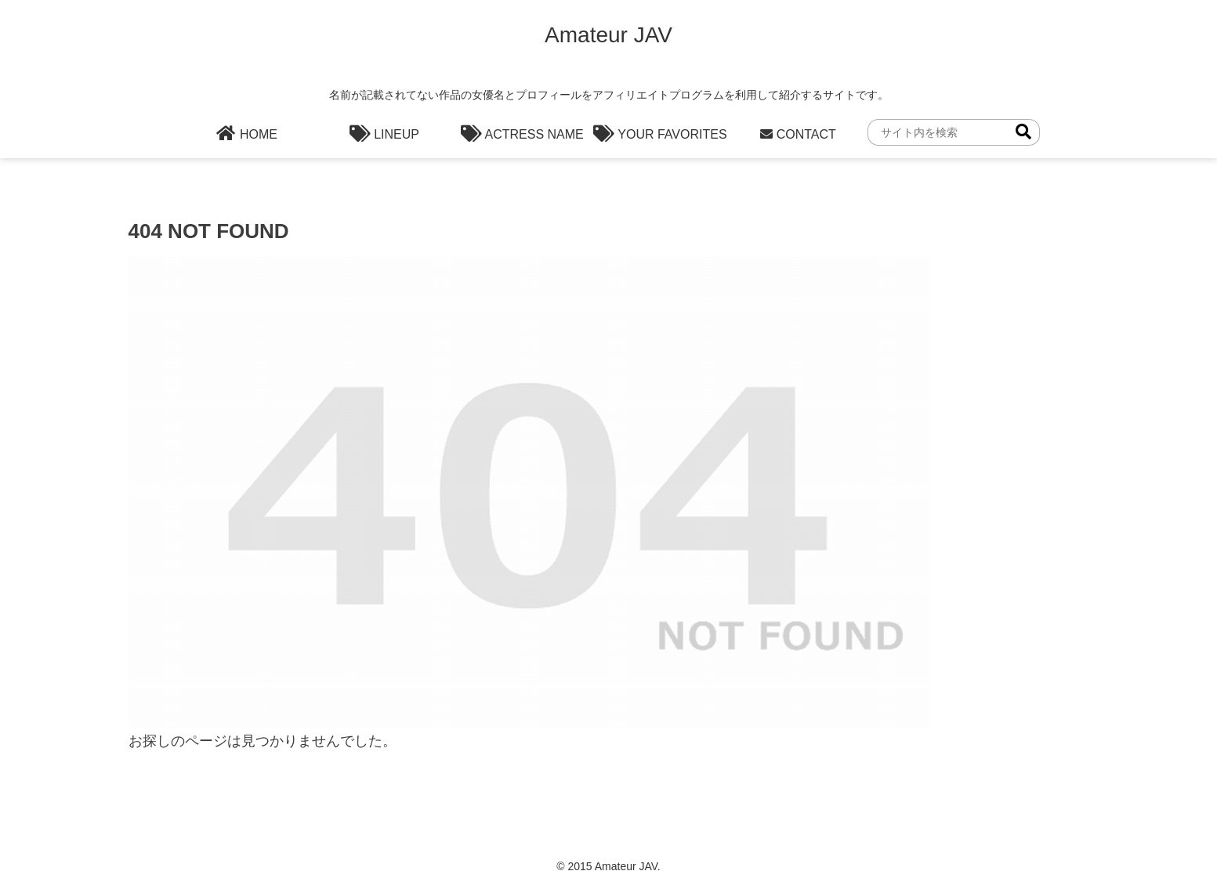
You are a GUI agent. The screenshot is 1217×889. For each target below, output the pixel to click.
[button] (1023, 132)
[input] (953, 132)
